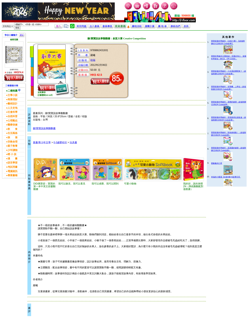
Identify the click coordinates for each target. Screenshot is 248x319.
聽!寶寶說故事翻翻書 (44, 128)
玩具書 (73, 142)
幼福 (92, 60)
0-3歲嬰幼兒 (60, 142)
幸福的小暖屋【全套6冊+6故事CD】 (226, 177)
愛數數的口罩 (216, 163)
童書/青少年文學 (42, 142)
